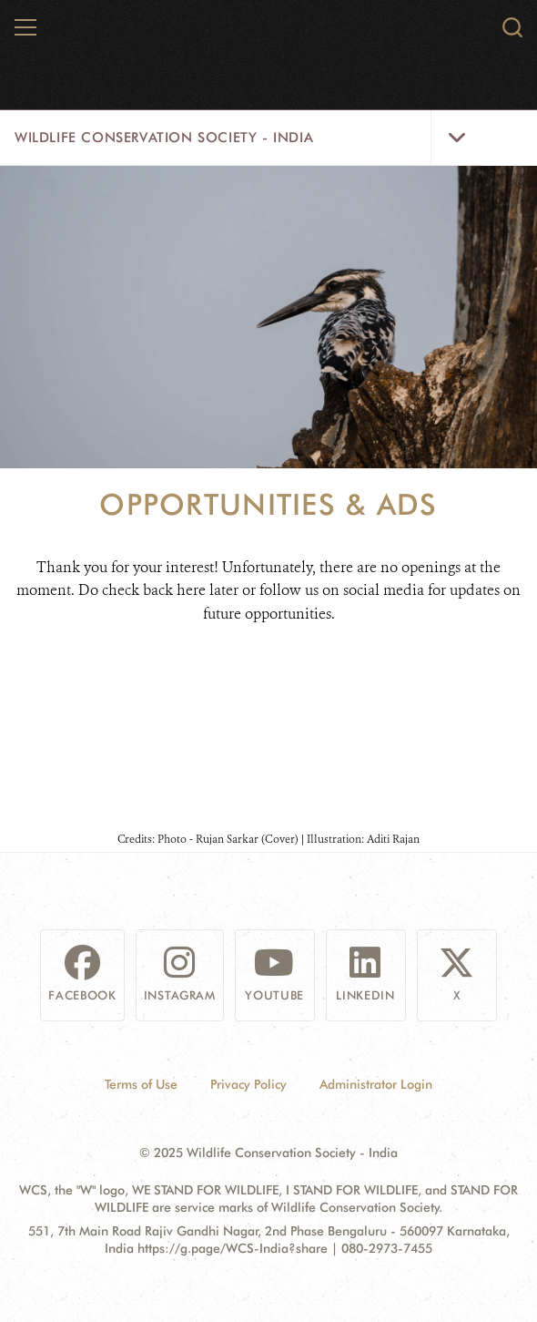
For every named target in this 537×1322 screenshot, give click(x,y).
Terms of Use (141, 1084)
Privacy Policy (248, 1084)
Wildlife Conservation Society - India (164, 137)
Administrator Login (375, 1084)
